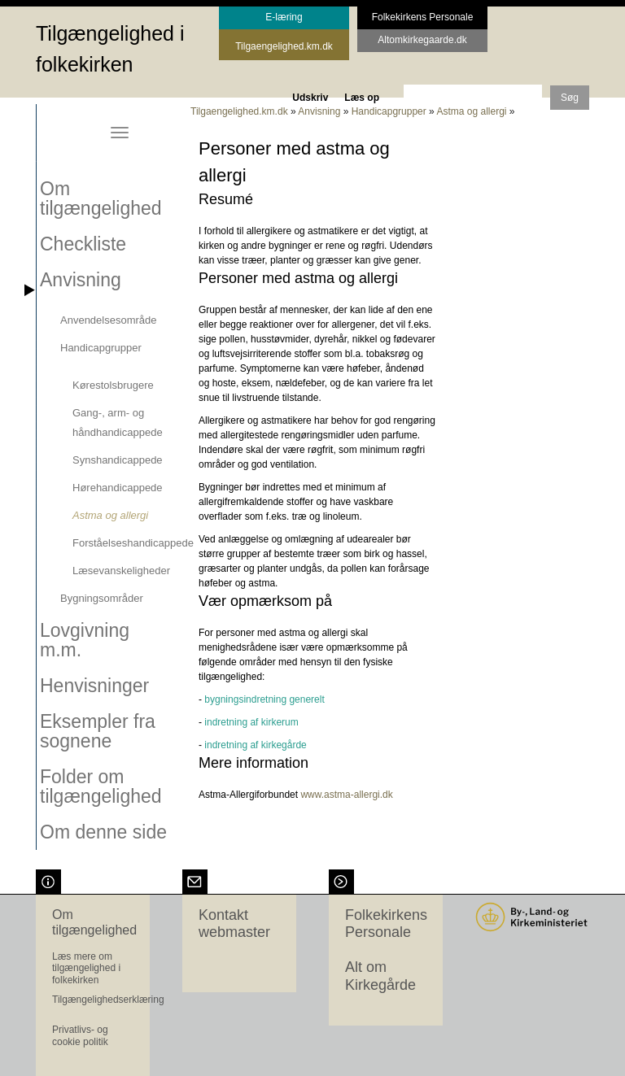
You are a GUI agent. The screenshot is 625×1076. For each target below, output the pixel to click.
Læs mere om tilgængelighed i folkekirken (86, 968)
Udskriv (310, 97)
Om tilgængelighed (101, 198)
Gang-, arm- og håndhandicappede (117, 422)
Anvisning (80, 279)
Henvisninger (94, 685)
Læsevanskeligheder (121, 570)
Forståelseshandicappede (133, 543)
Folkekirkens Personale (386, 924)
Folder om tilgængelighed (101, 786)
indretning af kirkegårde (255, 745)
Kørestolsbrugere (113, 385)
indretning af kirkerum (251, 722)
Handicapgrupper (101, 348)
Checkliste (83, 244)
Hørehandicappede (117, 487)
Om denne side (103, 832)
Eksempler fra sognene (97, 731)
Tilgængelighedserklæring (108, 999)
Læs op (361, 97)
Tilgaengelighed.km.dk (239, 111)
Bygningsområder (101, 598)
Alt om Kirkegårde (380, 976)
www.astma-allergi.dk (346, 794)
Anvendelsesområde (108, 320)
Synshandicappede (117, 460)
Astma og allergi (110, 515)
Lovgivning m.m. (84, 640)
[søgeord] (473, 97)
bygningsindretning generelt (264, 699)
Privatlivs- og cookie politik (80, 1035)
